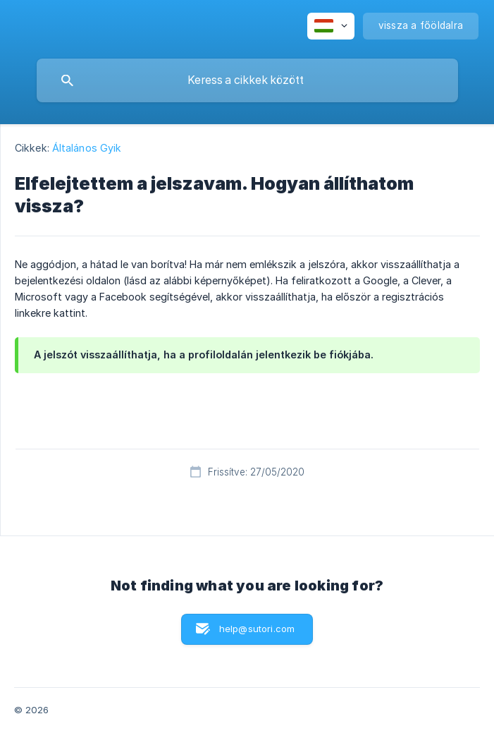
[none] (330, 26)
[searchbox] (247, 80)
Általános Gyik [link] (86, 148)
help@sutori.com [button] (257, 628)
